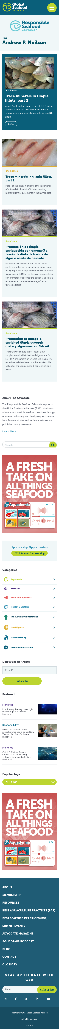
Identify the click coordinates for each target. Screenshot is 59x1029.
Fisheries (7, 704)
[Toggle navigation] (52, 7)
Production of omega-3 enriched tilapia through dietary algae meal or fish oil (27, 342)
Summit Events (13, 926)
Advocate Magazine (18, 933)
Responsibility (10, 725)
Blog (6, 949)
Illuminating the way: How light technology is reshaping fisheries (17, 711)
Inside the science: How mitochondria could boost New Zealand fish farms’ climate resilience (18, 733)
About (7, 887)
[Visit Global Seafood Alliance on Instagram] (7, 999)
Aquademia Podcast (18, 941)
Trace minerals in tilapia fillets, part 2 (26, 98)
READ (11, 123)
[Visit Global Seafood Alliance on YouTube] (51, 999)
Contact (9, 957)
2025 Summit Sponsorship (29, 553)
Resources (10, 902)
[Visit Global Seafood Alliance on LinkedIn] (39, 999)
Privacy (29, 1025)
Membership (11, 895)
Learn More (9, 431)
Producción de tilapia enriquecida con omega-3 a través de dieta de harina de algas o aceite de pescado (27, 252)
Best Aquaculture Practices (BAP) (28, 910)
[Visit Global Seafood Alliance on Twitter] (28, 999)
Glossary (9, 964)
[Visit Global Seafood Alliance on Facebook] (18, 999)
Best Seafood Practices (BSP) (24, 918)
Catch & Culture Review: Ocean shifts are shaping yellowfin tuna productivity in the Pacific (16, 756)
